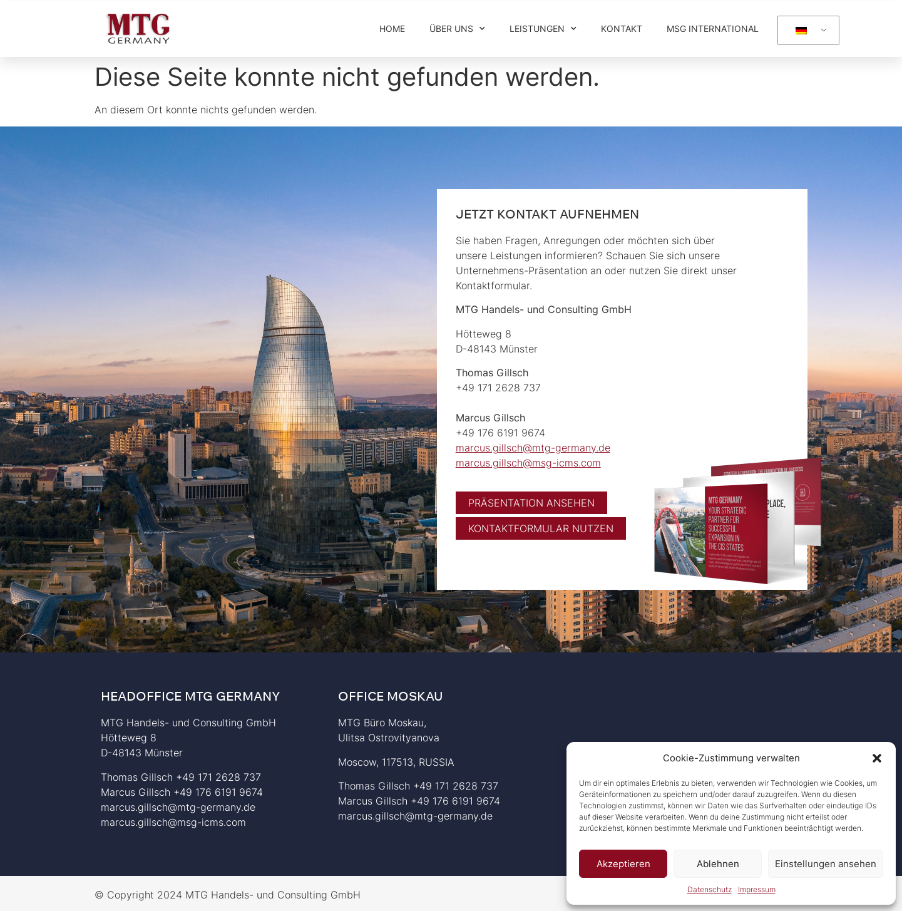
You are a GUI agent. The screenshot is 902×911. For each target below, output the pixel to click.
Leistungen (543, 28)
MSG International (713, 28)
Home (392, 28)
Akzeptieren (623, 864)
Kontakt (621, 28)
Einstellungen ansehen (825, 864)
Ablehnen (718, 864)
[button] (877, 758)
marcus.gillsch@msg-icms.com (528, 462)
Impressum (757, 889)
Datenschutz (709, 889)
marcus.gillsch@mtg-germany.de (533, 447)
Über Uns (457, 28)
